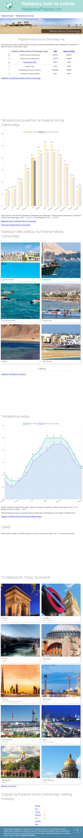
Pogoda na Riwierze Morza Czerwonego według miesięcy (21, 516)
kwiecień (38, 815)
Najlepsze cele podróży (8, 786)
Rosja (4, 782)
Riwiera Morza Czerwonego (25, 16)
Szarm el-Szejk (69, 51)
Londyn (46, 618)
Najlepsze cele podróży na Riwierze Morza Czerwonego (21, 78)
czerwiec (38, 821)
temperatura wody (29, 62)
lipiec (37, 824)
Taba (55, 51)
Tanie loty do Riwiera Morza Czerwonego (15, 225)
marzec (37, 812)
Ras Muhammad (8, 321)
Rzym (5, 658)
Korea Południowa (48, 742)
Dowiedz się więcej (28, 835)
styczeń (37, 806)
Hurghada (47, 280)
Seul (45, 739)
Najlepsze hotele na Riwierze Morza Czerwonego (18, 221)
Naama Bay (47, 321)
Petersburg (48, 780)
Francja (4, 620)
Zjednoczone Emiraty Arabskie (12, 701)
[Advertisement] (41, 97)
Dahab (4, 361)
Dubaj (5, 699)
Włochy (4, 661)
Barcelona (7, 739)
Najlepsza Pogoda (7, 16)
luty (36, 809)
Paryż (5, 618)
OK (77, 830)
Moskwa (6, 780)
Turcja (45, 661)
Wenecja (47, 699)
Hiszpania (5, 742)
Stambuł (47, 658)
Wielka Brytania (48, 620)
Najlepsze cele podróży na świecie (13, 374)
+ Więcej (41, 369)
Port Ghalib (47, 361)
